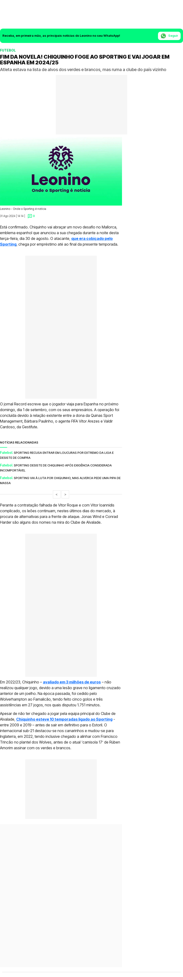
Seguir (169, 36)
